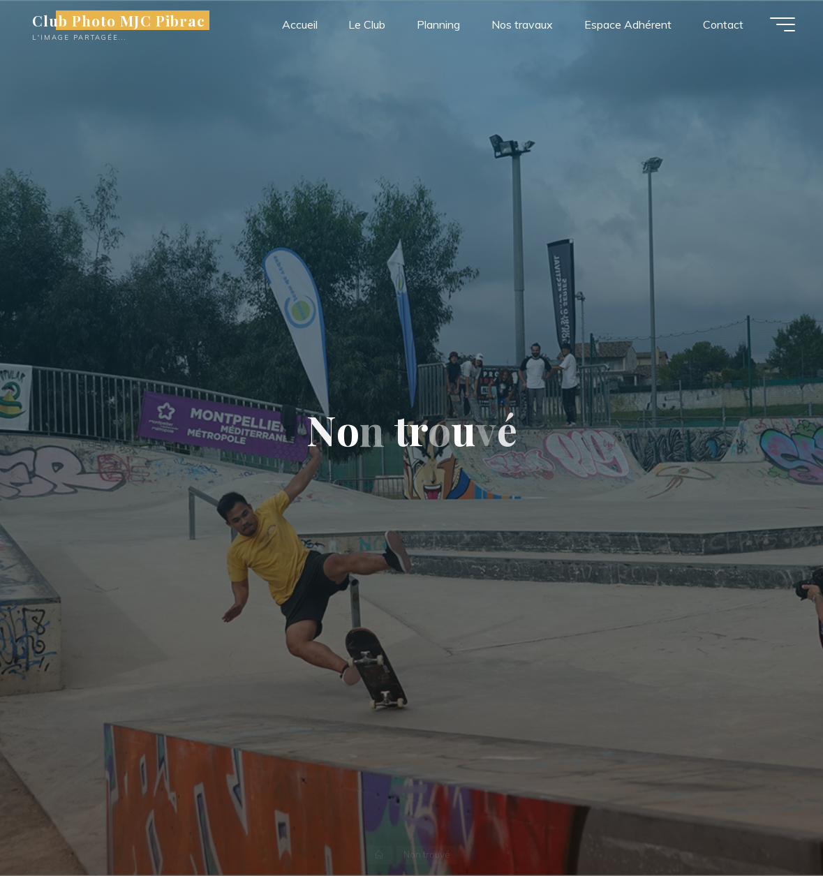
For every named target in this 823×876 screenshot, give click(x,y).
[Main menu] (782, 24)
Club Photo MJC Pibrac (118, 20)
